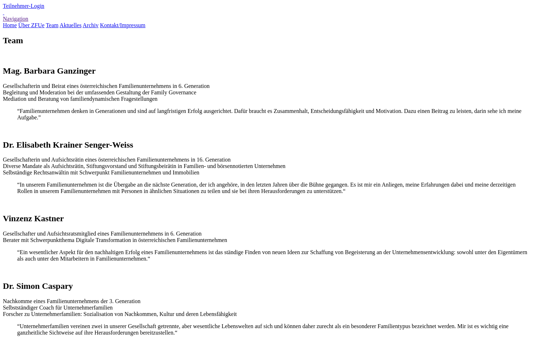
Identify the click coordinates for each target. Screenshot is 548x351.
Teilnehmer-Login (23, 6)
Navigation (15, 19)
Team (52, 25)
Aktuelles (71, 25)
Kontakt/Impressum (122, 25)
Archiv (90, 25)
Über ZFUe (31, 25)
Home (10, 25)
